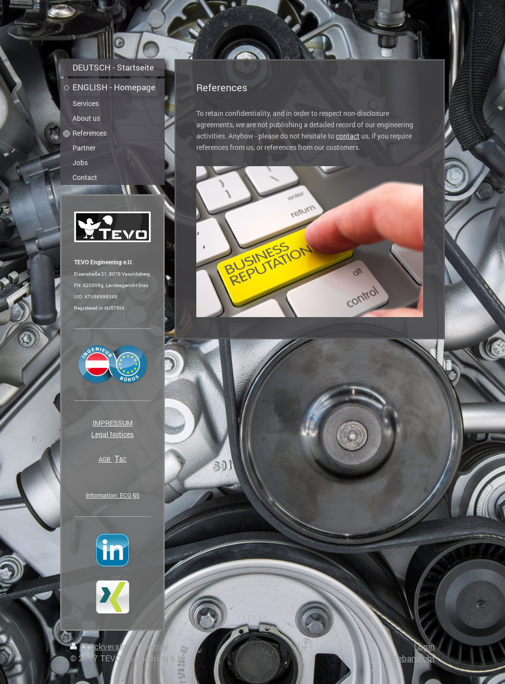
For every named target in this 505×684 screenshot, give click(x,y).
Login (424, 646)
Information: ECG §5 (113, 495)
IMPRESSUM (113, 423)
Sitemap (153, 646)
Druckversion (101, 646)
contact (348, 136)
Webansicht (412, 658)
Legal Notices (112, 434)
